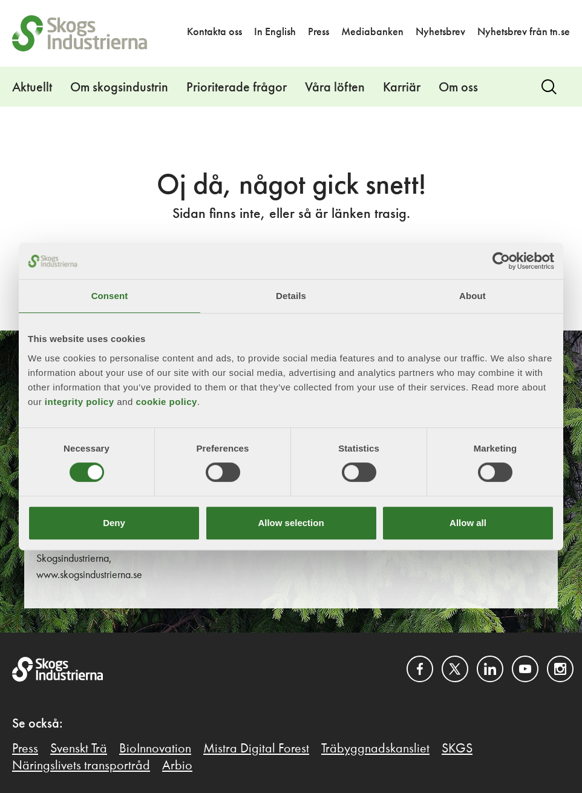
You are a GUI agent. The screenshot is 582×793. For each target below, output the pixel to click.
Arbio (177, 765)
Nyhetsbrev (440, 32)
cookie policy (166, 401)
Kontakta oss (214, 32)
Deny (114, 523)
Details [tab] (291, 296)
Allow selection (291, 523)
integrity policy (79, 401)
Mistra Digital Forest (256, 748)
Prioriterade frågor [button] (236, 87)
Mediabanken (372, 32)
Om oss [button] (458, 87)
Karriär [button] (401, 87)
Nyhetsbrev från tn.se (523, 32)
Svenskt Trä (78, 748)
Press (318, 32)
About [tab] (472, 296)
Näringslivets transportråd (81, 765)
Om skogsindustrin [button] (119, 87)
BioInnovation (155, 748)
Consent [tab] (109, 296)
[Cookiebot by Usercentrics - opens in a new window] (501, 261)
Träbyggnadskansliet (375, 748)
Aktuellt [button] (32, 87)
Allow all (468, 523)
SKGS (457, 748)
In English (275, 32)
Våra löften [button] (335, 87)
